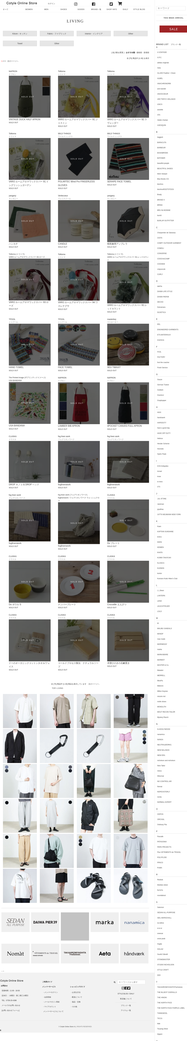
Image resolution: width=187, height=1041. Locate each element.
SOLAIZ (156, 949)
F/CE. (155, 352)
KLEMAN (156, 568)
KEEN (155, 542)
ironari (155, 471)
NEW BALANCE (159, 750)
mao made (157, 639)
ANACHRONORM (160, 84)
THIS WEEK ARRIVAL (169, 18)
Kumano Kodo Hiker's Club (163, 579)
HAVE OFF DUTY (160, 433)
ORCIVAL (157, 819)
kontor (155, 573)
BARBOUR (157, 148)
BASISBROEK (158, 153)
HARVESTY (157, 423)
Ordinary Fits (158, 825)
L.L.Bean (156, 590)
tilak (154, 1024)
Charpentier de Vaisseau (162, 233)
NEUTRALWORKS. (160, 745)
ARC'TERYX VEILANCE (162, 99)
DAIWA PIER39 (159, 297)
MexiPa (156, 681)
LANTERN (157, 596)
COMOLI (156, 248)
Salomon (156, 907)
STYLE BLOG (139, 9)
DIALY (125, 9)
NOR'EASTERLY (159, 792)
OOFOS (156, 814)
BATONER (157, 158)
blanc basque (158, 174)
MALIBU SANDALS (160, 628)
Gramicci (156, 395)
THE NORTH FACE (160, 1003)
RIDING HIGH (158, 885)
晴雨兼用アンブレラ (117, 244)
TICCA (155, 1018)
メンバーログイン (51, 992)
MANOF (156, 634)
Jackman (156, 504)
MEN (46, 9)
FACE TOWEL (65, 367)
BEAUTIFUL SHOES (161, 169)
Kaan (155, 526)
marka (155, 649)
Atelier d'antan (158, 120)
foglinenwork (64, 484)
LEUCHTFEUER (159, 606)
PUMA (155, 868)
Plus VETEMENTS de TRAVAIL (165, 852)
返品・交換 (76, 1002)
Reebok (156, 880)
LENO (155, 601)
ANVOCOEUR (158, 94)
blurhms (156, 184)
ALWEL (156, 78)
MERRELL (157, 675)
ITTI (154, 487)
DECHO (156, 302)
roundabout (157, 895)
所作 (155, 975)
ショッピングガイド (77, 987)
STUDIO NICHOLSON (161, 965)
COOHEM (157, 264)
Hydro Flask (157, 454)
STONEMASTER (159, 959)
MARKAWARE (158, 655)
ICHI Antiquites (158, 466)
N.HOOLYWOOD (159, 729)
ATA (154, 115)
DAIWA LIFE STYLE (160, 291)
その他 (74, 1007)
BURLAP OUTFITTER (161, 221)
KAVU (155, 537)
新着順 (146, 52)
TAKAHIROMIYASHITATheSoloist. (166, 987)
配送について (77, 997)
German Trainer (159, 385)
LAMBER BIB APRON (69, 426)
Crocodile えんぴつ (116, 604)
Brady (155, 195)
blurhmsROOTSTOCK (161, 189)
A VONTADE (158, 52)
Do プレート (113, 543)
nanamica (157, 734)
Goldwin (156, 390)
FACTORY (157, 357)
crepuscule (157, 269)
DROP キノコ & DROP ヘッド (24, 484)
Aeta (155, 68)
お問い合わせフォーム (10, 1010)
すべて (5, 9)
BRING (156, 205)
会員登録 (47, 997)
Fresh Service (158, 368)
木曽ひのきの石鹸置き (118, 663)
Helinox (156, 438)
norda (155, 797)
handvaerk (157, 418)
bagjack (156, 137)
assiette (156, 110)
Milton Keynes (158, 691)
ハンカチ (13, 244)
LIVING (60, 688)
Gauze (155, 380)
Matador (156, 670)
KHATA (156, 552)
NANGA (156, 740)
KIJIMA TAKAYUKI (160, 558)
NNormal (156, 776)
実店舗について (126, 999)
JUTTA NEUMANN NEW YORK (165, 514)
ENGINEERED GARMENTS (163, 330)
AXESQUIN (157, 125)
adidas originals (159, 63)
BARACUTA (157, 142)
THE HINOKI (158, 998)
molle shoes (157, 702)
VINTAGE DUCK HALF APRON (24, 119)
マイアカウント (50, 1007)
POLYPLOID (158, 857)
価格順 (139, 52)
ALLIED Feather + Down (162, 73)
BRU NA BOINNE (159, 210)
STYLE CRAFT (159, 970)
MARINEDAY (158, 644)
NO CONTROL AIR (160, 781)
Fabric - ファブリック (56, 34)
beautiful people (159, 163)
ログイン (51, 4)
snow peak (157, 939)
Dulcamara (157, 307)
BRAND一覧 (96, 9)
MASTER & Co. (159, 665)
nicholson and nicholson (162, 760)
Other (130, 34)
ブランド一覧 (126, 1005)
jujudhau (156, 509)
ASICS (155, 104)
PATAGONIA (158, 842)
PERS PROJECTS (160, 847)
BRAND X (157, 200)
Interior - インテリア (94, 34)
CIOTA (155, 238)
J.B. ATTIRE (157, 499)
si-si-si (155, 928)
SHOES (63, 9)
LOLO (155, 611)
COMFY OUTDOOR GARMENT (165, 243)
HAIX (155, 412)
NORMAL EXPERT (160, 802)
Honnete (156, 449)
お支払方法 (76, 992)
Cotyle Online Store (66, 1026)
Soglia (155, 944)
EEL (154, 324)
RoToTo (156, 890)
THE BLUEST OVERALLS (163, 992)
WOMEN (29, 9)
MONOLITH (157, 707)
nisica (155, 771)
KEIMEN (156, 547)
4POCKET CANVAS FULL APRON (124, 426)
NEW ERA (157, 755)
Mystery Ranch (158, 717)
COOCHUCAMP (159, 259)
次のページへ (93, 684)
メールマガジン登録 (51, 1002)
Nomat (155, 787)
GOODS (81, 9)
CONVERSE (158, 253)
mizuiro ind (157, 696)
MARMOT (157, 660)
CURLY (156, 274)
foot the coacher (159, 362)
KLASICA (156, 563)
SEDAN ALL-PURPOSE (162, 913)
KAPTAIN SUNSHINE (161, 532)
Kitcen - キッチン (19, 34)
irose (155, 476)
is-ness (156, 482)
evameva (156, 340)
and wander (157, 89)
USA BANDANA (17, 425)
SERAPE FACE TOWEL (119, 181)
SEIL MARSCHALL (160, 918)
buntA (155, 215)
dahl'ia (155, 286)
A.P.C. (155, 57)
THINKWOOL (158, 1013)
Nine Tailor (157, 766)
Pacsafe (156, 836)
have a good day (159, 428)
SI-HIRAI (156, 923)
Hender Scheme (159, 444)
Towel (19, 43)
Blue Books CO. (159, 179)
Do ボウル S (15, 604)
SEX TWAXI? (114, 367)
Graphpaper (157, 400)
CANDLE (62, 244)
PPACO (156, 863)
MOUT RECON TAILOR (162, 712)
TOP (54, 688)
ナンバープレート (67, 604)
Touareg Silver (158, 1029)
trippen (155, 1034)
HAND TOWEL (16, 367)
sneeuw (156, 933)
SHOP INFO (112, 9)
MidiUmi (156, 686)
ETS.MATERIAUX (160, 335)
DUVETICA (157, 312)
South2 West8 (158, 954)
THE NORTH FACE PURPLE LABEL (167, 1008)
